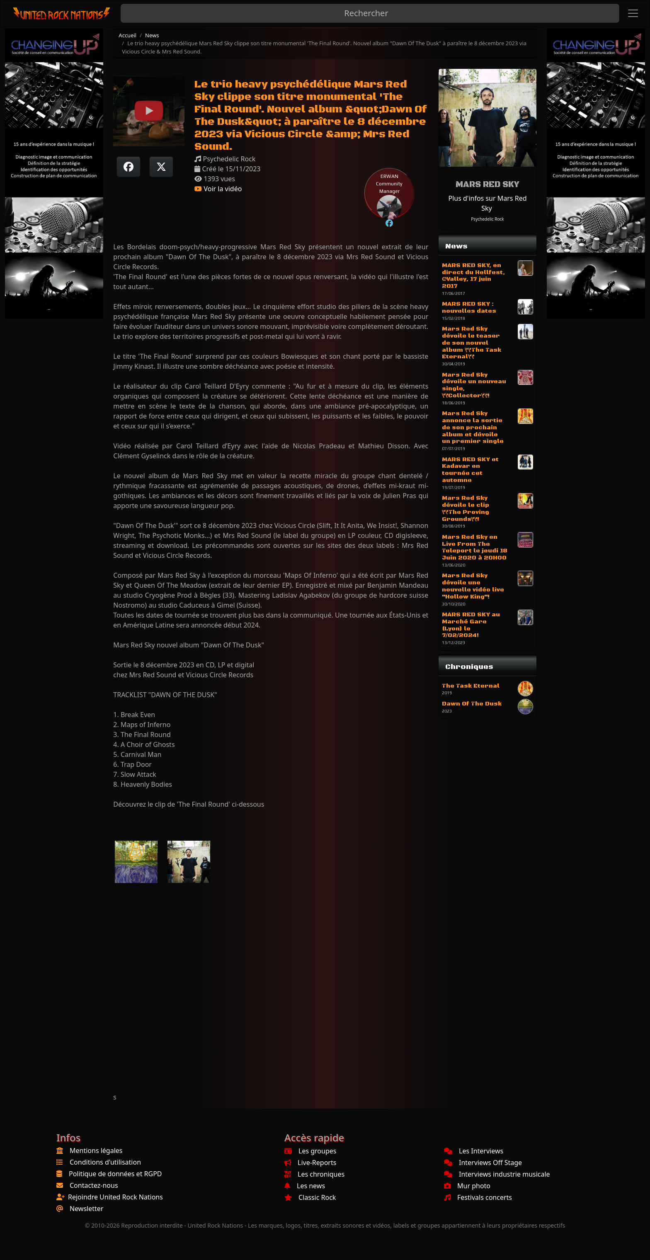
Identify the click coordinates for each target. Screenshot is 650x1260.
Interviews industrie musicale (497, 1174)
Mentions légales (96, 1150)
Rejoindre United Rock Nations (115, 1197)
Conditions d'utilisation (105, 1162)
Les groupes (310, 1150)
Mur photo (467, 1185)
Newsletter (86, 1208)
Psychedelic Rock (487, 219)
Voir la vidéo (218, 188)
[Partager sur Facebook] (128, 166)
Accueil (127, 35)
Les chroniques (314, 1174)
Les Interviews (473, 1150)
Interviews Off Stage (483, 1162)
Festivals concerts (478, 1197)
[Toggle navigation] (633, 13)
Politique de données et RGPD (115, 1173)
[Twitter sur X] (161, 166)
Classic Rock (310, 1197)
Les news (304, 1185)
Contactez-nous (94, 1185)
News (152, 35)
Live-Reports (310, 1162)
